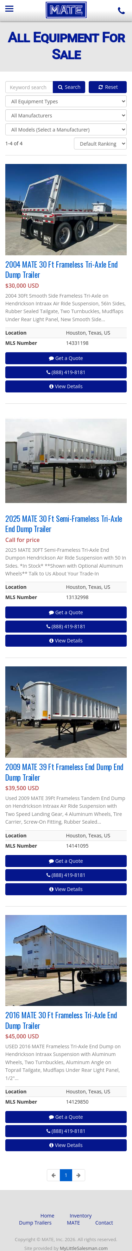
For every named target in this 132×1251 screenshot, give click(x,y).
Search (69, 87)
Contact (104, 1222)
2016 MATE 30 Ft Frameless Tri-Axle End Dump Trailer (61, 1020)
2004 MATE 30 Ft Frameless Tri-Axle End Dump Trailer (61, 269)
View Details (65, 386)
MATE (73, 1222)
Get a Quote (66, 358)
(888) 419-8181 (66, 372)
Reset (108, 87)
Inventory (81, 1215)
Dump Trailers (35, 1222)
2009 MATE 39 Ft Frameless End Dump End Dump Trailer (64, 771)
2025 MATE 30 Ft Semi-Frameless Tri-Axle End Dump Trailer (63, 523)
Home (47, 1215)
